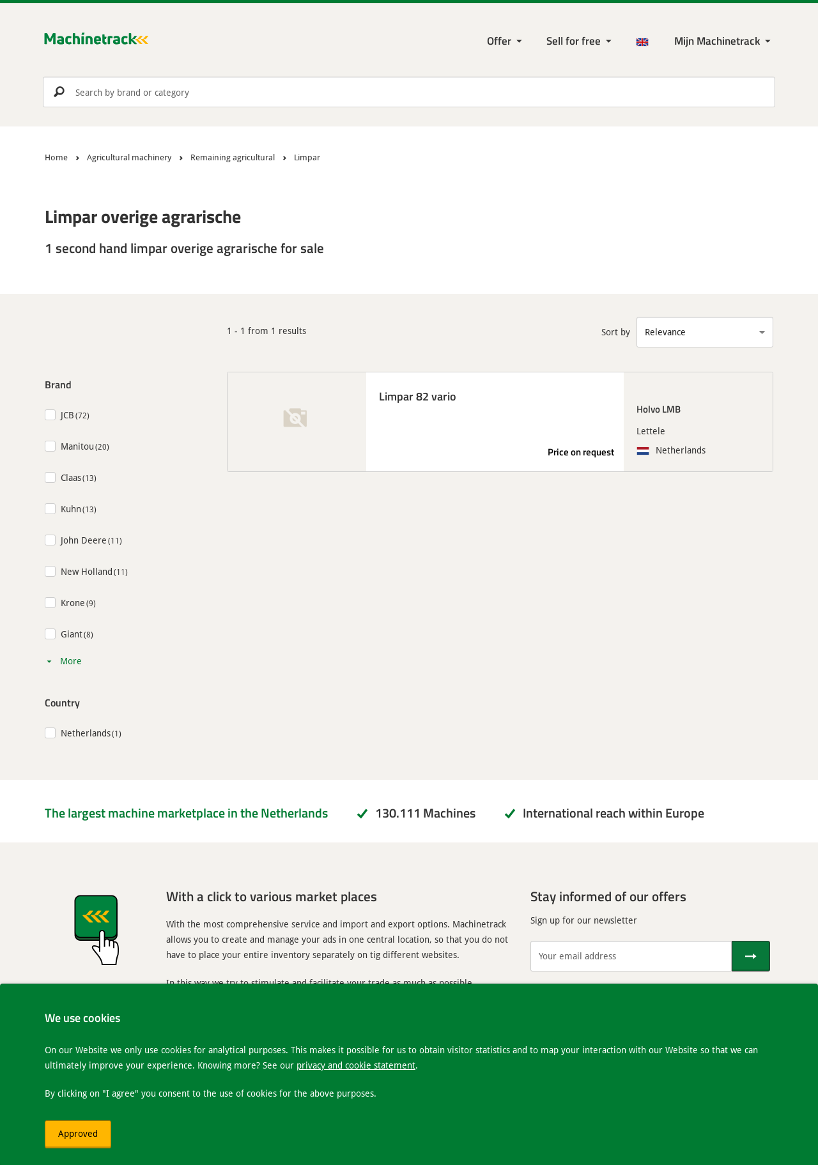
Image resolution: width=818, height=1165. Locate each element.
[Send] (751, 956)
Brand (58, 384)
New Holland (86, 571)
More (71, 661)
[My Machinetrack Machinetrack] (723, 41)
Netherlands (86, 733)
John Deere (84, 540)
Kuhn (71, 509)
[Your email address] (631, 956)
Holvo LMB (659, 409)
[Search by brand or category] (409, 92)
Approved (78, 1133)
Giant (71, 634)
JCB (67, 415)
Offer (499, 40)
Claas (71, 477)
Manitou (77, 446)
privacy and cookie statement (356, 1065)
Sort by (615, 332)
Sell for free (573, 40)
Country (62, 702)
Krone (73, 603)
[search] (409, 92)
